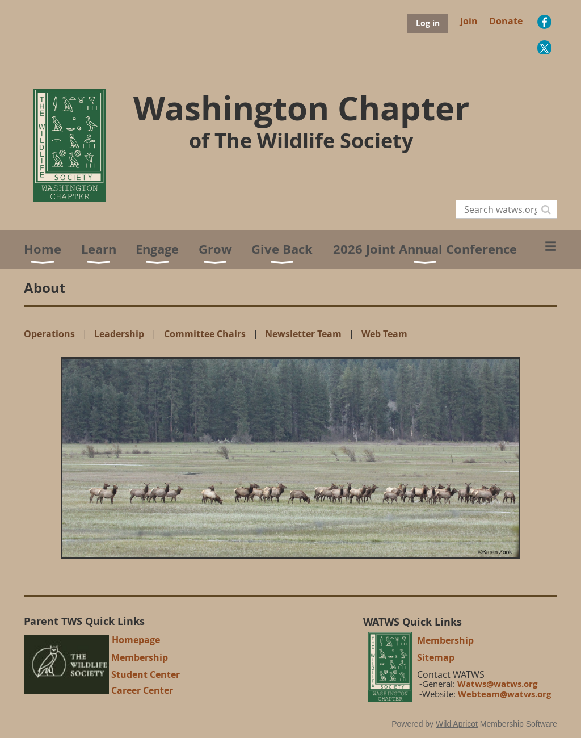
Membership (139, 657)
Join (469, 21)
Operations (49, 334)
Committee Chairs (205, 334)
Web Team (384, 334)
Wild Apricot (457, 723)
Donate (506, 21)
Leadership (119, 334)
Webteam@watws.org (504, 694)
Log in (428, 23)
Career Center (142, 690)
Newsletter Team (303, 334)
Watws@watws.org (497, 684)
